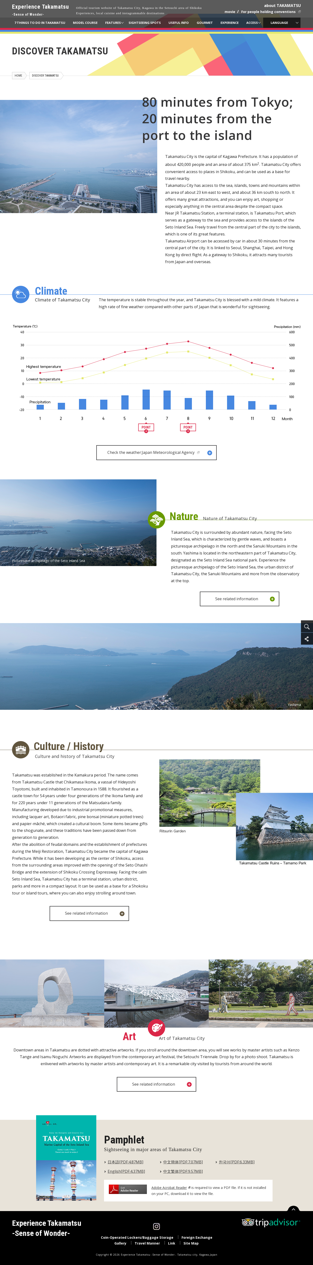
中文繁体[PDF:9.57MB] (183, 1171)
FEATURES (113, 22)
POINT (146, 428)
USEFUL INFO (179, 22)
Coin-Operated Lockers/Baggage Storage (137, 1237)
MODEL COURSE (85, 22)
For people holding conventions (268, 11)
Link (171, 1243)
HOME (18, 75)
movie (230, 11)
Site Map (191, 1243)
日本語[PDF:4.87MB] (125, 1162)
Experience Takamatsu (40, 10)
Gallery (120, 1243)
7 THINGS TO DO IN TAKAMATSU (39, 22)
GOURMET (205, 22)
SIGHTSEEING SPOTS (145, 22)
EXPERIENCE (230, 22)
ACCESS (252, 22)
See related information (245, 599)
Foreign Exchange (197, 1237)
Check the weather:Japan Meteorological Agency (160, 452)
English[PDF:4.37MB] (126, 1171)
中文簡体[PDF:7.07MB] (183, 1162)
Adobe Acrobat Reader (169, 1187)
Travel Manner (147, 1243)
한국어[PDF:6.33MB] (236, 1162)
